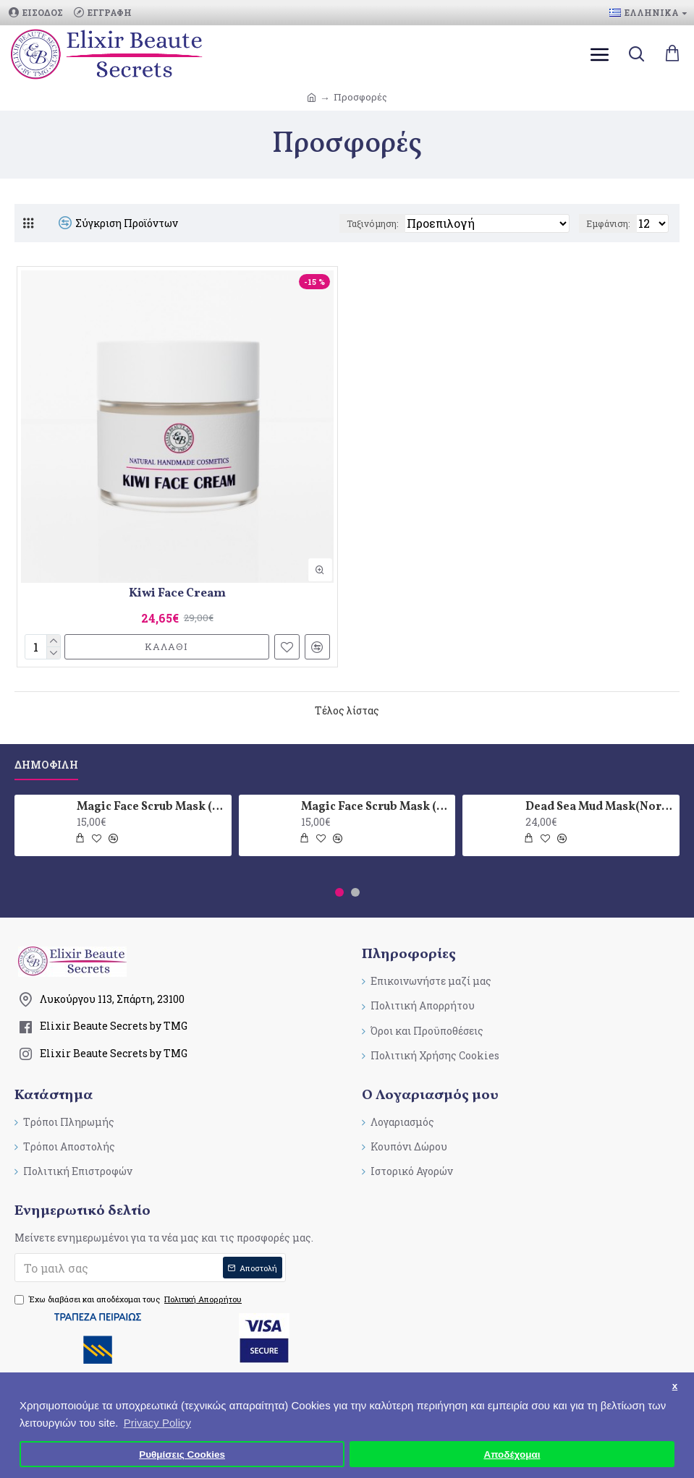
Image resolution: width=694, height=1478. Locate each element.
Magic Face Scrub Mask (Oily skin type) (375, 807)
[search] (636, 54)
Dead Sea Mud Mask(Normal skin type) (599, 807)
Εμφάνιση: (608, 223)
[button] (339, 892)
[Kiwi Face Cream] (177, 426)
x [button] (675, 1385)
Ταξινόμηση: (372, 223)
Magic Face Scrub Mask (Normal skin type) (151, 807)
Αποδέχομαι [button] (511, 1454)
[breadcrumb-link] (311, 97)
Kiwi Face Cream (177, 593)
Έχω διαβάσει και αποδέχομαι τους (129, 1299)
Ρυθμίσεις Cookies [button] (182, 1454)
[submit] (150, 1267)
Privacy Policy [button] (157, 1423)
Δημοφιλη (46, 765)
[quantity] (42, 647)
